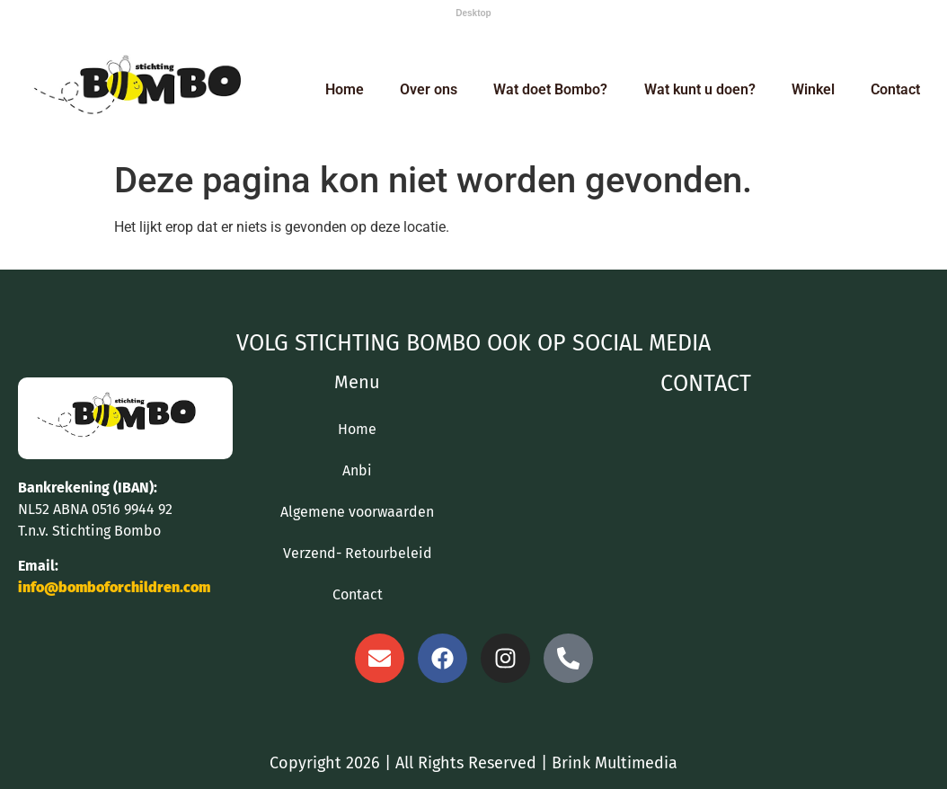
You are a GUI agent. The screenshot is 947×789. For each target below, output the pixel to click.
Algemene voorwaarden (357, 511)
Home (344, 89)
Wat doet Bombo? (550, 89)
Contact (895, 89)
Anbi (357, 470)
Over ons (428, 89)
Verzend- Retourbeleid (357, 553)
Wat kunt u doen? (700, 89)
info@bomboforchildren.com (114, 587)
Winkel (813, 89)
